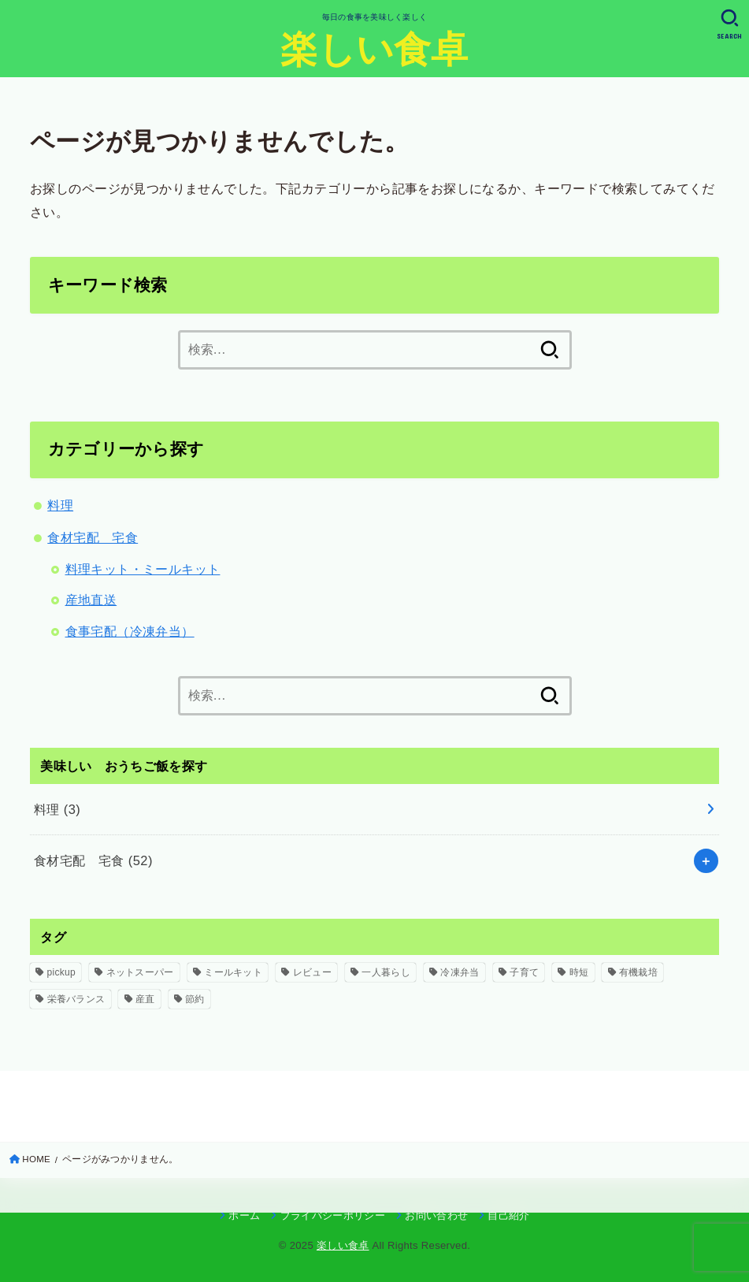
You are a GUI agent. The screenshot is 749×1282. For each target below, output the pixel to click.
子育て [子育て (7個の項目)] (524, 972)
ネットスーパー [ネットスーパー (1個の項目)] (140, 972)
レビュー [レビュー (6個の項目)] (312, 972)
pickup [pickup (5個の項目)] (61, 972)
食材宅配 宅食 (92, 537)
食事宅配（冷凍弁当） (130, 631)
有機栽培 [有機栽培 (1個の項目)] (638, 972)
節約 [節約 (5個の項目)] (195, 999)
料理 (60, 505)
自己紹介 (508, 1215)
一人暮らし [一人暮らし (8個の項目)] (386, 972)
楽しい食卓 (374, 49)
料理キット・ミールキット (143, 569)
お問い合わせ (436, 1215)
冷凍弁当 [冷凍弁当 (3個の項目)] (459, 972)
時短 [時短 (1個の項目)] (579, 972)
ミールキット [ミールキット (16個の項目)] (233, 972)
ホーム (244, 1215)
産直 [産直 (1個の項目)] (145, 999)
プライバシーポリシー (332, 1215)
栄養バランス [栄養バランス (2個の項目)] (76, 999)
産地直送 (91, 600)
